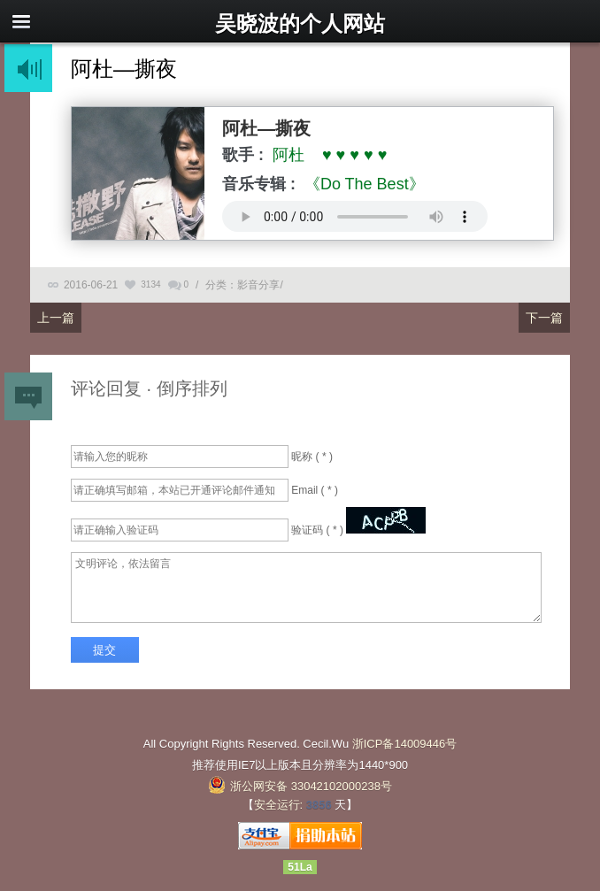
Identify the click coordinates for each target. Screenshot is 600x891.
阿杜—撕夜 (124, 69)
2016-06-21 (91, 285)
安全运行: (279, 804)
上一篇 (55, 318)
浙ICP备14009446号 (405, 743)
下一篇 (544, 318)
